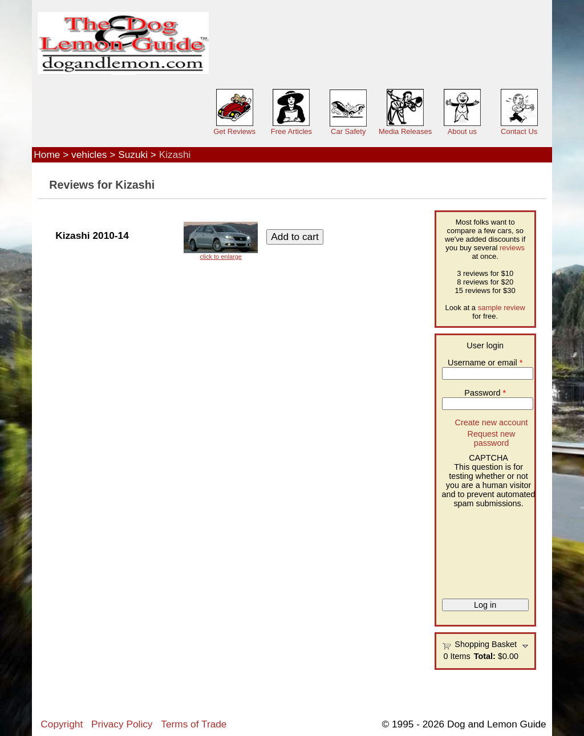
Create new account (491, 422)
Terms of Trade (193, 724)
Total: (485, 656)
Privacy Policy (121, 724)
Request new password (491, 438)
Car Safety (348, 131)
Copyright (61, 724)
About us (462, 131)
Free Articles (291, 131)
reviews (512, 247)
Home (47, 154)
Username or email (485, 362)
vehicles (89, 154)
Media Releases (405, 131)
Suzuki (133, 154)
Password (485, 392)
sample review (501, 307)
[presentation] (489, 549)
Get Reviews (234, 131)
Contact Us (519, 131)
